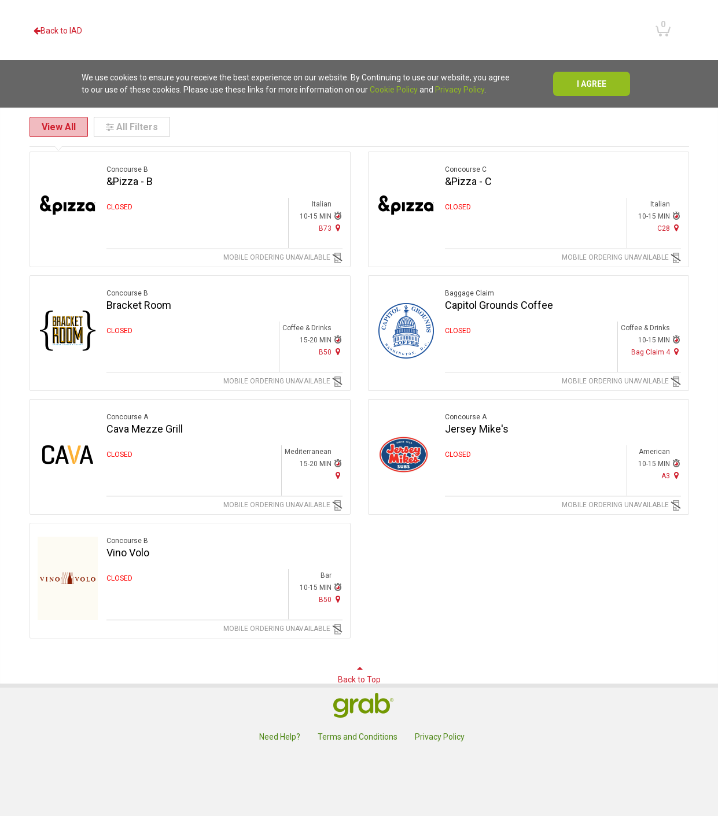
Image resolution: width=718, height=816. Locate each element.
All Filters (132, 126)
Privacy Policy (459, 89)
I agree (591, 83)
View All (59, 126)
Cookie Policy (394, 89)
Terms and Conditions (357, 736)
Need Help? (279, 736)
